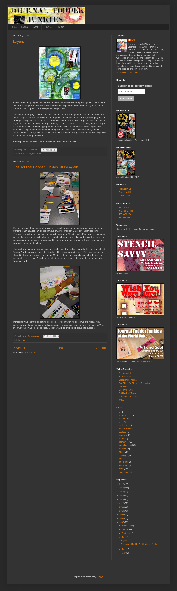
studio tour (123, 462)
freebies (122, 432)
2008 (121, 518)
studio (121, 459)
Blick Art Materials (126, 376)
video (121, 469)
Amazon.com (124, 195)
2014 (121, 495)
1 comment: (33, 150)
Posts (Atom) (30, 352)
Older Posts (100, 348)
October (125, 529)
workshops (123, 472)
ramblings (123, 455)
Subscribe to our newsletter (135, 85)
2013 (121, 499)
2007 (121, 522)
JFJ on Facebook (126, 211)
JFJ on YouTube (126, 214)
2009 (121, 514)
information (123, 442)
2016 (121, 488)
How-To (48, 27)
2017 (121, 484)
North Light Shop (126, 189)
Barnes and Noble (127, 192)
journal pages (26, 154)
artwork (122, 418)
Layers (18, 41)
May (124, 553)
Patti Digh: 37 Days (127, 393)
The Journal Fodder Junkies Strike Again (45, 167)
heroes (122, 439)
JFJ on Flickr (124, 217)
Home (13, 27)
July (124, 537)
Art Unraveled (125, 373)
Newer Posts (19, 348)
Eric (133, 40)
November (126, 525)
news (23, 340)
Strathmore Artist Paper (129, 397)
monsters (123, 449)
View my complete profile (127, 72)
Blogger (100, 576)
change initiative (126, 429)
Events (24, 27)
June (124, 549)
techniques (36, 154)
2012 (121, 503)
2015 (121, 492)
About (36, 27)
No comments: (34, 336)
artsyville (123, 400)
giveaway (123, 435)
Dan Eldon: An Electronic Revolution (134, 383)
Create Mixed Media (127, 380)
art (120, 412)
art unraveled (124, 415)
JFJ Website (124, 207)
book (121, 422)
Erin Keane (123, 387)
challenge (123, 425)
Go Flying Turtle (126, 390)
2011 (121, 507)
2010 (121, 511)
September (127, 533)
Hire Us (60, 27)
